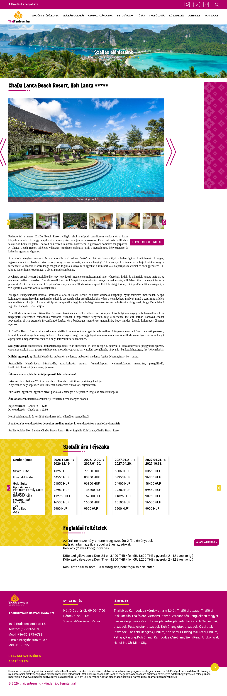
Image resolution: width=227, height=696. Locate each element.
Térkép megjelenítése (147, 242)
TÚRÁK (141, 15)
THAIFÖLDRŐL (157, 15)
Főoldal (92, 57)
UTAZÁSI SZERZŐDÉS (24, 656)
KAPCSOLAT (211, 15)
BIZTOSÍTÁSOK (124, 15)
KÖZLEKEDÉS (176, 15)
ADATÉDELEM (18, 661)
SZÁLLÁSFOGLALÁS (73, 15)
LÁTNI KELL (194, 15)
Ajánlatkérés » (206, 542)
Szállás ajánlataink (111, 57)
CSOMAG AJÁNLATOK (100, 15)
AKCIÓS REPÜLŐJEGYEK (45, 15)
